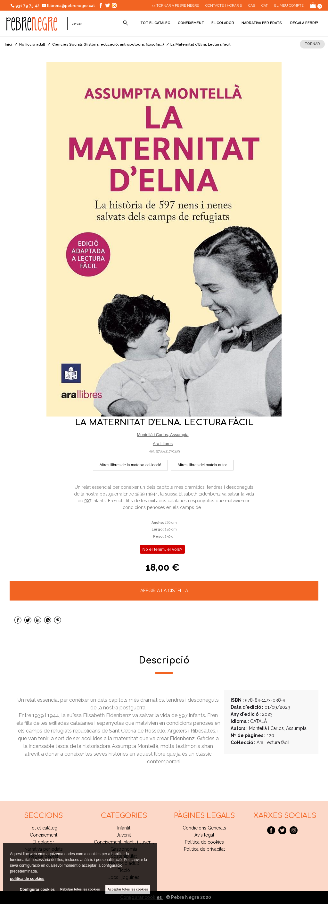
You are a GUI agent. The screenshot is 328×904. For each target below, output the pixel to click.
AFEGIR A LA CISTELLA (164, 590)
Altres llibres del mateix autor (202, 465)
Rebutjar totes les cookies (80, 889)
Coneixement (191, 23)
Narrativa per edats (262, 23)
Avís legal (204, 835)
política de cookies (27, 878)
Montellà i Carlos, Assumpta (162, 434)
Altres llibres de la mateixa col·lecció (130, 465)
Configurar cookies (37, 889)
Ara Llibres (163, 443)
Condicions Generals (204, 827)
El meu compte (289, 6)
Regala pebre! (303, 23)
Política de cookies (204, 842)
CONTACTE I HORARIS (223, 6)
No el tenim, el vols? (162, 549)
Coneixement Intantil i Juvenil (124, 842)
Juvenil (124, 835)
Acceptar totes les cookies (128, 889)
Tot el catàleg (155, 23)
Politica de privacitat (204, 849)
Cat (264, 6)
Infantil (123, 827)
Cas (251, 6)
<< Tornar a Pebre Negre (175, 6)
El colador (222, 23)
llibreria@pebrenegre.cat (68, 6)
